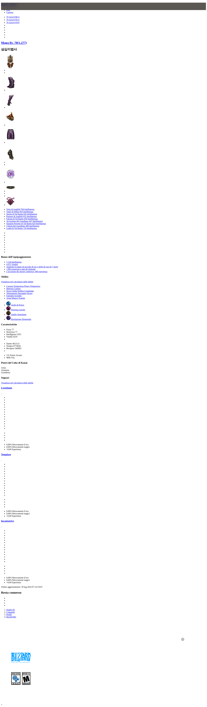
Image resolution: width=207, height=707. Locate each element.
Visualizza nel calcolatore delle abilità (17, 282)
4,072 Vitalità (12, 264)
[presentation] (13, 9)
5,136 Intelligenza (14, 262)
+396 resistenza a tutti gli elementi (21, 269)
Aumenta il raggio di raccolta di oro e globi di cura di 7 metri (32, 267)
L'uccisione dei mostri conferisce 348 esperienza (26, 271)
